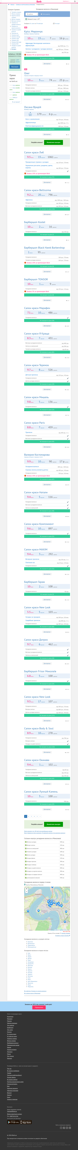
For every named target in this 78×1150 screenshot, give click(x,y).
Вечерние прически (32, 559)
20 (39, 194)
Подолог (9, 1032)
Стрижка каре (15, 38)
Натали (36, 492)
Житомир (30, 976)
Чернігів (30, 971)
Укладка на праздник (32, 617)
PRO (26, 27)
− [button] (26, 891)
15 (39, 38)
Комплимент (39, 524)
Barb (39, 1)
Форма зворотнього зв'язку (14, 1114)
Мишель (36, 397)
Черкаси (30, 974)
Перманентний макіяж (13, 1045)
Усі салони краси (11, 1034)
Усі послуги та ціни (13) (47, 409)
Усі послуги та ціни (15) (47, 684)
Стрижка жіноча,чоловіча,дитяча (36, 470)
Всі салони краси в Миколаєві (32, 993)
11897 (17, 60)
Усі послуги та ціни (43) (47, 441)
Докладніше (47, 63)
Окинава (36, 760)
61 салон (32, 23)
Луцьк (29, 985)
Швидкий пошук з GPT (32, 19)
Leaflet (56, 929)
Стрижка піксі (15, 40)
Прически (28, 432)
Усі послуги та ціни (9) (47, 266)
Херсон (30, 969)
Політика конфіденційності (14, 1075)
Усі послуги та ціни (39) (47, 58)
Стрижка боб (15, 44)
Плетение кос (30, 562)
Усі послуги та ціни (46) (47, 511)
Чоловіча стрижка (16, 12)
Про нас (9, 1068)
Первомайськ (31, 945)
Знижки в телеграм (12, 1099)
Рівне (29, 979)
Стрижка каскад (16, 37)
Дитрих (36, 639)
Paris (34, 422)
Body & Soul (38, 728)
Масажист (9, 1019)
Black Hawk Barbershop (44, 247)
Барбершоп (10, 1027)
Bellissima (37, 190)
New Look (37, 607)
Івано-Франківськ (32, 981)
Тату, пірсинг (10, 1056)
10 (39, 312)
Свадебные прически (32, 620)
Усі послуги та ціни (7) (47, 234)
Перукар (9, 1021)
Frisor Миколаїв (40, 671)
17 (39, 701)
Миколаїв (30, 965)
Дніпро (30, 958)
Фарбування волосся (12, 1043)
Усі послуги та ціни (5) (47, 594)
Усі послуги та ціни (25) (47, 129)
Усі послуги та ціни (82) (47, 352)
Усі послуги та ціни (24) (47, 384)
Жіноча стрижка (16, 14)
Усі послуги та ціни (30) (47, 320)
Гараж (34, 581)
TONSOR (36, 279)
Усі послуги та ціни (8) (47, 295)
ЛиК (34, 152)
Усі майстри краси (12, 1036)
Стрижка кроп (15, 35)
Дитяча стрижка (16, 19)
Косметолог (10, 1016)
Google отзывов (66, 933)
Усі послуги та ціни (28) (47, 94)
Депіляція (9, 1052)
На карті (56, 23)
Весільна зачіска (16, 21)
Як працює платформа (13, 1071)
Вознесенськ (31, 943)
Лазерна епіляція (11, 1049)
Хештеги (9, 1095)
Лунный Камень (41, 791)
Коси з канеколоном (32, 119)
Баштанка (30, 942)
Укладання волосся (32, 466)
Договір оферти (11, 1077)
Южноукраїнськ (32, 947)
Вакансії (9, 1093)
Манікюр (9, 1058)
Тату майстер (10, 1025)
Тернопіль (30, 983)
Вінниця (30, 967)
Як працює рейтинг (12, 1079)
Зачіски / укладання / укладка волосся (38, 49)
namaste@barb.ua (12, 1111)
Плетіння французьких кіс (34, 126)
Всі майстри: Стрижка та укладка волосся (35, 991)
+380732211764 (13, 1116)
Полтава (30, 972)
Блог (8, 1086)
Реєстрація (14, 67)
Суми (29, 978)
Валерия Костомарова (47, 455)
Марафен (37, 308)
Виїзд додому (46, 14)
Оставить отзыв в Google (62, 935)
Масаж (9, 1054)
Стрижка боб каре (16, 42)
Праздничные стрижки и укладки (37, 162)
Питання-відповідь (12, 1084)
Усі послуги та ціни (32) (47, 536)
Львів (29, 960)
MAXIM (35, 549)
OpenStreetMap (63, 929)
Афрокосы (29, 200)
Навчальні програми (12, 1090)
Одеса (29, 955)
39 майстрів (39, 23)
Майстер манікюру (12, 1023)
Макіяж (9, 1047)
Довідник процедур (12, 1088)
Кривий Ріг (31, 964)
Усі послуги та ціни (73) (47, 177)
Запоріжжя (31, 962)
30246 (18, 62)
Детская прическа (31, 375)
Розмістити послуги (53, 142)
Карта (8, 1097)
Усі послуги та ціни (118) (47, 747)
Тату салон (10, 1030)
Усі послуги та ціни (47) (47, 479)
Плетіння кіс (15, 33)
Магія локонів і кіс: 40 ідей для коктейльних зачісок (38, 831)
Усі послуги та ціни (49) (47, 658)
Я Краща (36, 333)
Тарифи (9, 1073)
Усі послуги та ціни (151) (47, 715)
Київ (29, 953)
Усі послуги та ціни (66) (47, 627)
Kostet (34, 222)
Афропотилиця (30, 122)
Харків (29, 956)
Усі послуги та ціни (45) (47, 778)
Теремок (36, 365)
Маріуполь (30, 986)
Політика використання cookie (15, 1082)
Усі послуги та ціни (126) (47, 209)
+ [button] (26, 889)
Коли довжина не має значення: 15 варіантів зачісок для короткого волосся (44, 833)
